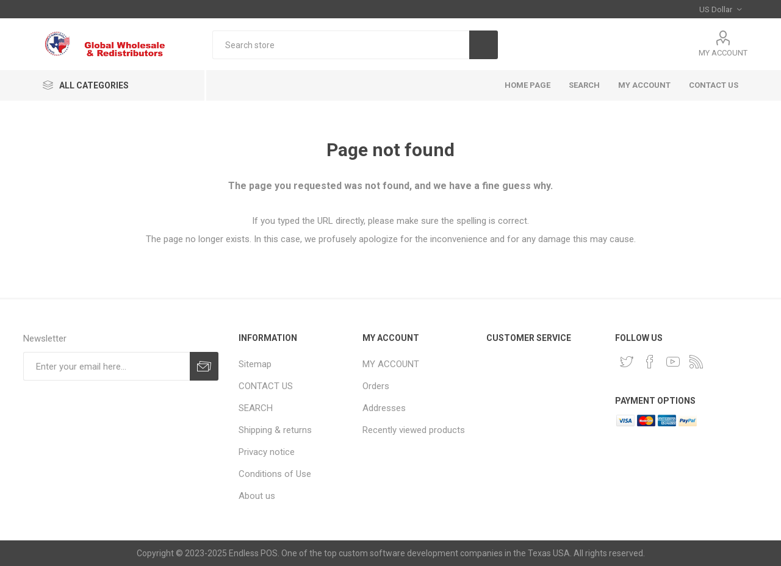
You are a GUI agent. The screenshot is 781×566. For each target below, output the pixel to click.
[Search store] (340, 44)
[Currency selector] (720, 9)
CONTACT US (713, 85)
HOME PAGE (527, 85)
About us (257, 495)
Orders (375, 386)
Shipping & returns (275, 429)
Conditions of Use (275, 473)
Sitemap (255, 364)
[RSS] (696, 361)
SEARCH (584, 85)
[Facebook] (650, 361)
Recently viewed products (413, 429)
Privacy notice (267, 451)
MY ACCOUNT (723, 52)
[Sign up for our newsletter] (106, 366)
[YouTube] (673, 361)
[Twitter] (626, 361)
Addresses (384, 408)
